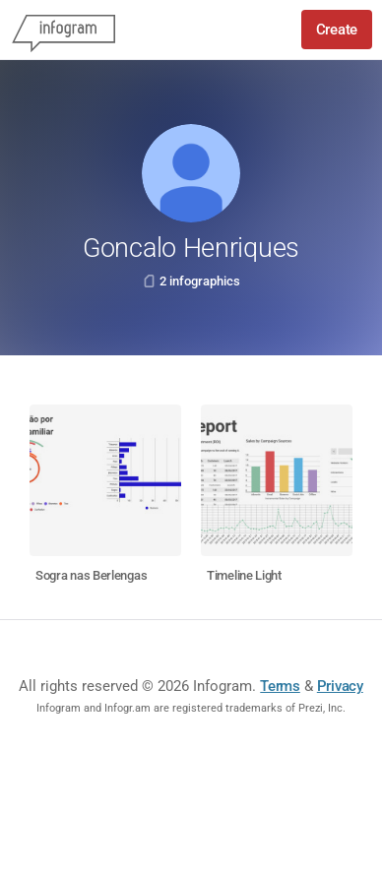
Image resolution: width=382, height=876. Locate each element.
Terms (280, 686)
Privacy (340, 686)
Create (336, 29)
